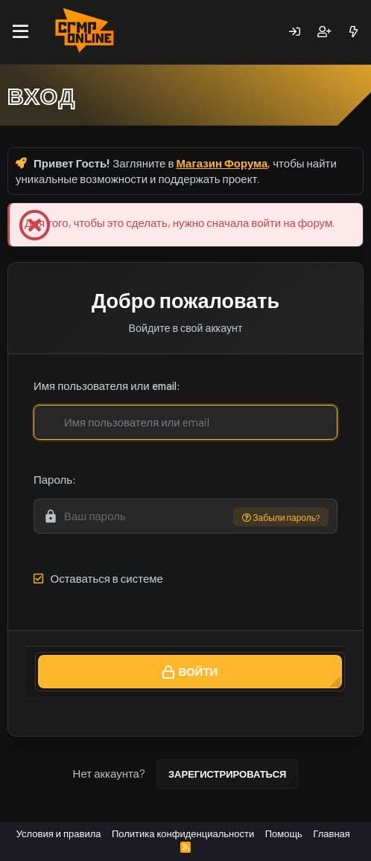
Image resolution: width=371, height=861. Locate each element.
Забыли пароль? (281, 516)
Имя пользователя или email (105, 385)
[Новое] (353, 31)
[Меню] (20, 32)
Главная (331, 833)
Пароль (53, 479)
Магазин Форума (221, 163)
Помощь (283, 833)
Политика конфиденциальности (183, 833)
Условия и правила (58, 833)
